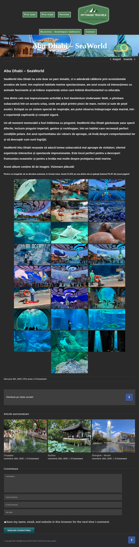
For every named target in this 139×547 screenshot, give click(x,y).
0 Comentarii (40, 379)
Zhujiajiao (8, 455)
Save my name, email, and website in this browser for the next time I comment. (58, 521)
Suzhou (51, 455)
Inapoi (117, 59)
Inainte (128, 59)
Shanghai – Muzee (101, 455)
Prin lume (28, 379)
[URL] (63, 512)
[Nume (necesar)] (63, 497)
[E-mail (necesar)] (63, 505)
